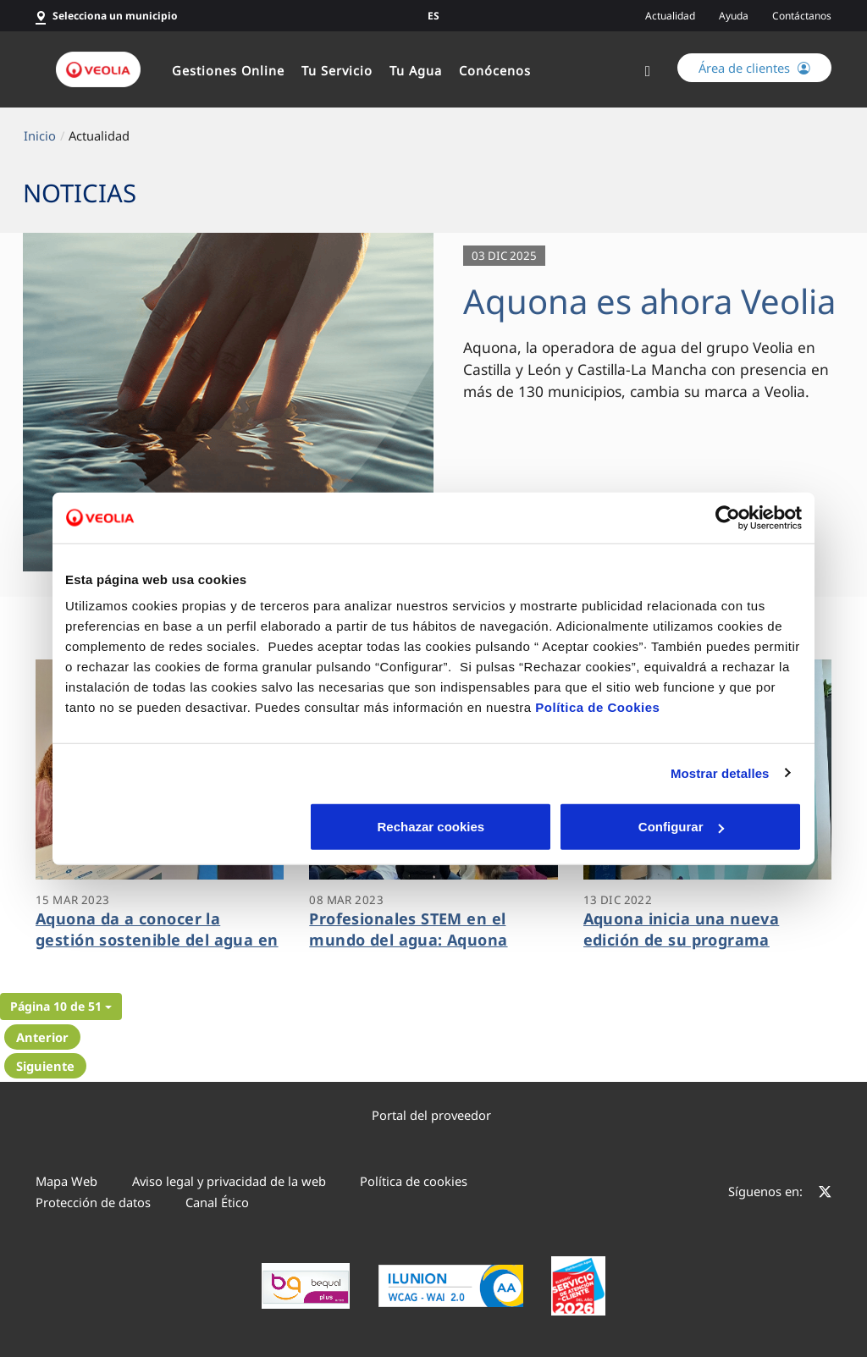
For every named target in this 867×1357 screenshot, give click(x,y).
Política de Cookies (597, 707)
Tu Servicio (337, 70)
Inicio (40, 135)
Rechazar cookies (186, 826)
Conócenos (495, 70)
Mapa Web (66, 1180)
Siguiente (45, 1065)
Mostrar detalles (720, 772)
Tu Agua (415, 70)
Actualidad (670, 15)
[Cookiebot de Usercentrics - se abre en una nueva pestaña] (728, 517)
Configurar (434, 826)
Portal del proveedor (431, 1114)
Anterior (42, 1037)
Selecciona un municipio (115, 15)
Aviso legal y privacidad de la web (229, 1180)
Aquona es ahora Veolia (649, 301)
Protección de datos (93, 1202)
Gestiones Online (228, 70)
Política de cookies (413, 1180)
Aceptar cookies (681, 826)
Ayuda (733, 15)
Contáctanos (801, 15)
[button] (61, 1006)
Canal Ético (217, 1202)
